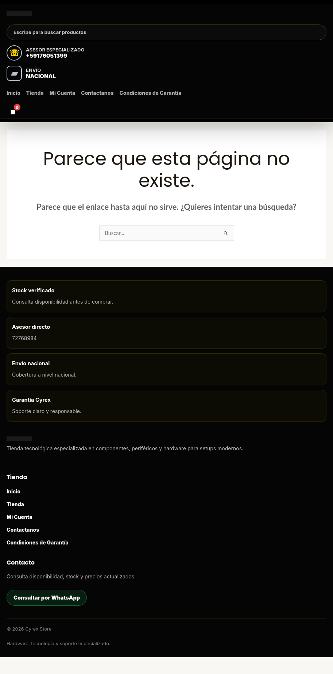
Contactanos (97, 102)
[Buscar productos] (166, 40)
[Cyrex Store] (45, 16)
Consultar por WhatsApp (46, 614)
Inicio (13, 102)
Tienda (35, 102)
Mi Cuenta (62, 102)
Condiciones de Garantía (150, 102)
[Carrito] (13, 121)
